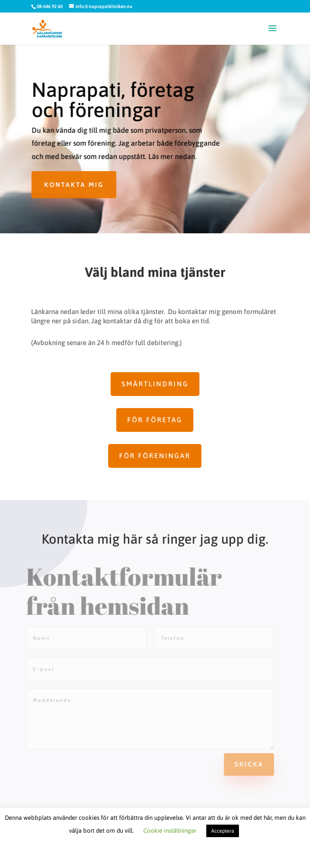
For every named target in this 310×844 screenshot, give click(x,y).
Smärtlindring (155, 384)
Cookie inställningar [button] (169, 830)
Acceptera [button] (222, 831)
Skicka (245, 764)
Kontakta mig (76, 184)
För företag (154, 420)
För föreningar (155, 456)
